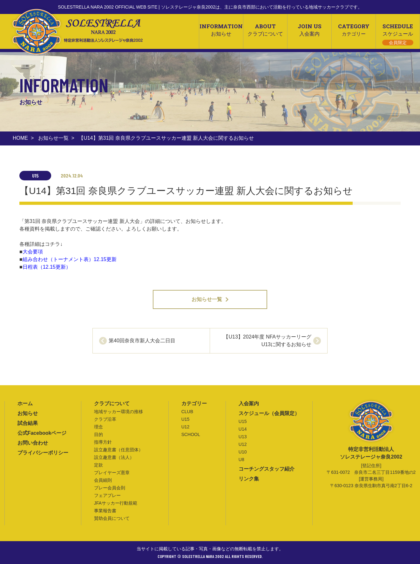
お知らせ (27, 413)
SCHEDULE (398, 34)
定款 (98, 464)
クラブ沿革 (105, 419)
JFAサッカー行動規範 (115, 503)
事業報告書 (105, 510)
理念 (98, 426)
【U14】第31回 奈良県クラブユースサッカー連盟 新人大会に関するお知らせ (166, 138)
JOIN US (309, 30)
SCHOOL (190, 434)
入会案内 (249, 403)
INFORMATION (221, 30)
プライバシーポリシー (42, 452)
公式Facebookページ (42, 433)
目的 (98, 434)
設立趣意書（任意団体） (118, 449)
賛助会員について (112, 518)
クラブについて (112, 403)
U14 (243, 429)
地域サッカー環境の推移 (118, 411)
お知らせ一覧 (53, 138)
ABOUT (265, 30)
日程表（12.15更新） (47, 267)
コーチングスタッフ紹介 (267, 469)
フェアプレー (107, 495)
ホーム (25, 403)
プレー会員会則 (109, 487)
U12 (185, 426)
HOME (20, 138)
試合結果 (27, 423)
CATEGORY (354, 30)
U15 (185, 419)
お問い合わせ (32, 443)
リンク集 (249, 478)
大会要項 (33, 251)
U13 (243, 436)
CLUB (187, 411)
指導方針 (103, 442)
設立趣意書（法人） (114, 457)
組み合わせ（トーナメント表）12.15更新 (70, 259)
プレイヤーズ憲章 (112, 472)
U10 (243, 451)
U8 (241, 459)
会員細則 (103, 480)
